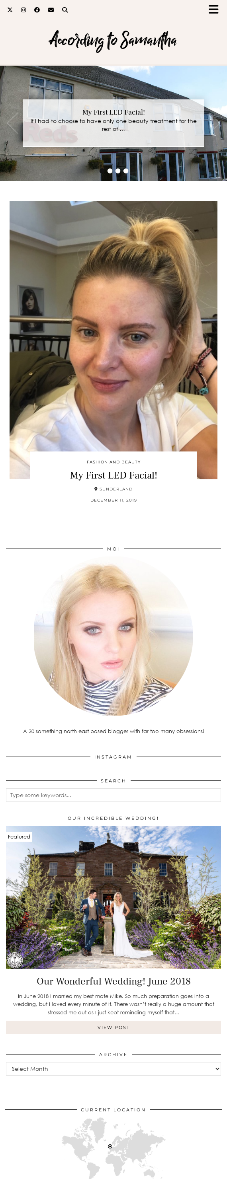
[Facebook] (37, 10)
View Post (114, 1027)
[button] (216, 10)
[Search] (65, 10)
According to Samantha (113, 40)
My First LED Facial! (113, 112)
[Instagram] (23, 10)
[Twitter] (10, 10)
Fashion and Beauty (114, 462)
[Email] (51, 10)
